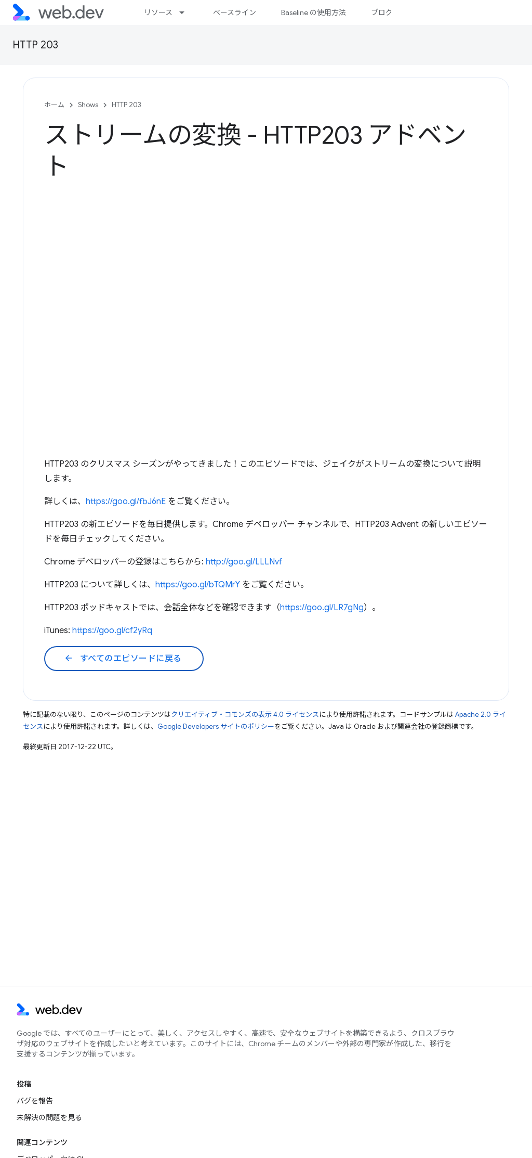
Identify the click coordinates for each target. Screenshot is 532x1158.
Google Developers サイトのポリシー (215, 726)
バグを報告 (35, 1100)
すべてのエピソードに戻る (123, 658)
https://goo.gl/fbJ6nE (126, 501)
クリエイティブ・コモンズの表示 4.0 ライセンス (245, 714)
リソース (158, 12)
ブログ (382, 12)
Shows (88, 104)
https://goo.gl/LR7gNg (322, 607)
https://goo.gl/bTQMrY (197, 585)
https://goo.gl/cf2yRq (112, 630)
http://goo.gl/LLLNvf (244, 562)
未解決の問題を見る (49, 1117)
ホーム (54, 104)
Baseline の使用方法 (313, 12)
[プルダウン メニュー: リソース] (186, 12)
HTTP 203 (35, 45)
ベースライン (234, 12)
